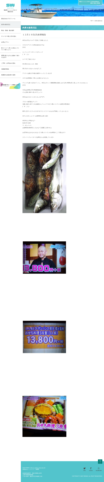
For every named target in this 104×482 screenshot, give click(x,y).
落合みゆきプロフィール (8, 18)
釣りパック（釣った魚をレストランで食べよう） (10, 48)
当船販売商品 (5, 69)
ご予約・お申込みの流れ (8, 63)
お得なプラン (5, 42)
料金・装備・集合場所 (7, 30)
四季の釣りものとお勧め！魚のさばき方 (10, 56)
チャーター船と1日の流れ (8, 36)
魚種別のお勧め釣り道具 (8, 75)
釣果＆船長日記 (5, 24)
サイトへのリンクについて (38, 467)
